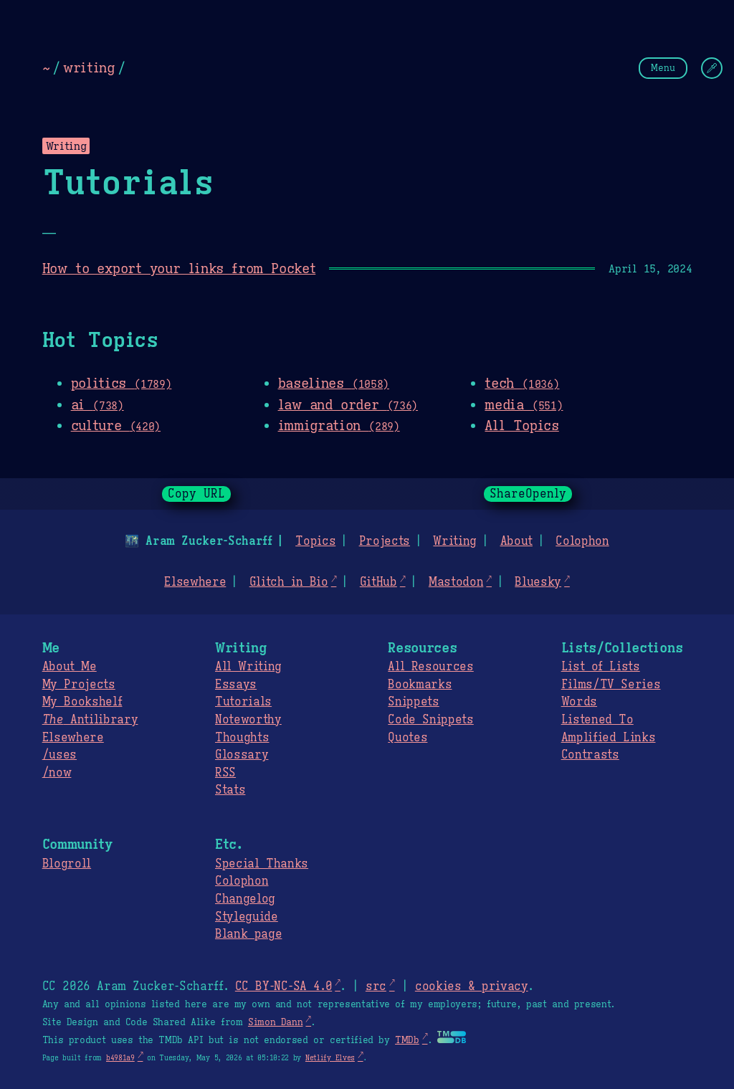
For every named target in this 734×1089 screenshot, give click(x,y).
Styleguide (246, 917)
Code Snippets (430, 720)
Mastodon (456, 582)
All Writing (248, 667)
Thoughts (242, 738)
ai (97, 404)
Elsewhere (195, 582)
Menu (663, 68)
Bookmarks (420, 684)
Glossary (241, 755)
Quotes (407, 738)
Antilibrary (90, 720)
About (516, 541)
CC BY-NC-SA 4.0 (283, 986)
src (376, 986)
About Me (69, 667)
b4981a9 (120, 1057)
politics (121, 382)
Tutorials (243, 702)
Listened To (597, 720)
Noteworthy (248, 720)
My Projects (78, 684)
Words (579, 702)
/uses (59, 755)
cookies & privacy (471, 986)
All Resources (430, 667)
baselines (333, 382)
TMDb (407, 1040)
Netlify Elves (330, 1057)
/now (57, 773)
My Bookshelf (82, 702)
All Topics (521, 425)
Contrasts (590, 755)
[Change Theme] (712, 68)
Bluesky (538, 582)
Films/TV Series (611, 684)
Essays (236, 684)
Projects (384, 541)
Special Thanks (261, 864)
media (524, 404)
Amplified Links (608, 738)
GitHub (378, 582)
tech (522, 382)
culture (116, 425)
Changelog (245, 899)
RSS (225, 773)
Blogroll (66, 864)
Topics (315, 541)
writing (89, 67)
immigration (339, 425)
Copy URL (196, 494)
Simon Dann (275, 1022)
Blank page (248, 934)
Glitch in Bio (288, 582)
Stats (230, 790)
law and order (348, 404)
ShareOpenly (528, 494)
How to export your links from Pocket (179, 268)
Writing (455, 541)
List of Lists (600, 667)
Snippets (413, 702)
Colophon (582, 541)
